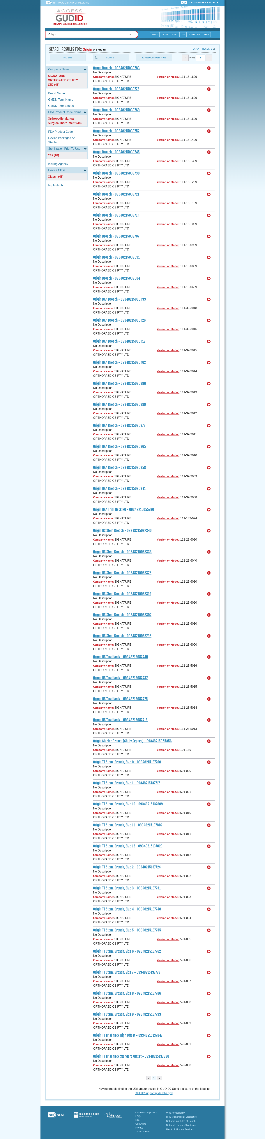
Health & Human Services (180, 1129)
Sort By (111, 57)
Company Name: (103, 77)
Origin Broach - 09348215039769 (116, 110)
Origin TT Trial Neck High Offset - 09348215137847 (127, 1035)
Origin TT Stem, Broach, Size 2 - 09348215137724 (127, 867)
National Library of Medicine (71, 2)
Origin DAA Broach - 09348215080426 (119, 320)
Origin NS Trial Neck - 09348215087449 (120, 657)
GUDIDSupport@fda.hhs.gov (153, 1093)
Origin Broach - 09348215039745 (116, 152)
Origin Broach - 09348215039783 (116, 68)
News (175, 34)
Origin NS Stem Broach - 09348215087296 (122, 636)
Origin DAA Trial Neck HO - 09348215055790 (123, 509)
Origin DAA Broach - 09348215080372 (119, 425)
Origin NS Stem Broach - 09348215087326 (122, 573)
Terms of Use (142, 1131)
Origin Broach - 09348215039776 (116, 89)
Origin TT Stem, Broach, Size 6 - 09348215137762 (127, 951)
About (164, 34)
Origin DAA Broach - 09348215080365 (119, 446)
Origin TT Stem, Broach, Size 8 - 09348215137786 (127, 993)
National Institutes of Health (180, 1121)
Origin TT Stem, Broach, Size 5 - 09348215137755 (127, 930)
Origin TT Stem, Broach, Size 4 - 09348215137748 (127, 909)
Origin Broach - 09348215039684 (116, 278)
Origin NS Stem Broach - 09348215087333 (122, 552)
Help (206, 34)
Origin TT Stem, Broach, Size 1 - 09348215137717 (126, 783)
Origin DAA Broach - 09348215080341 (119, 488)
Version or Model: (168, 77)
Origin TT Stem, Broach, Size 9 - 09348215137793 (127, 1014)
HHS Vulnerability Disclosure (181, 1116)
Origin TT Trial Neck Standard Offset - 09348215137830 (131, 1056)
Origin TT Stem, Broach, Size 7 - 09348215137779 (126, 972)
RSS (137, 1120)
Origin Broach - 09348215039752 (116, 131)
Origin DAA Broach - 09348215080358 (119, 467)
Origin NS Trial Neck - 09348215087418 (120, 720)
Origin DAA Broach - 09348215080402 (119, 362)
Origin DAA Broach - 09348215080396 (119, 383)
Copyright (140, 1123)
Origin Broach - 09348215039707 (116, 236)
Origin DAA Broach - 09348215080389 (119, 404)
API (183, 34)
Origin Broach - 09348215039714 (116, 215)
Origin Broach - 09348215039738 (116, 173)
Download (194, 34)
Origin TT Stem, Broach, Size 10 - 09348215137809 (128, 804)
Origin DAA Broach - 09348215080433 (119, 299)
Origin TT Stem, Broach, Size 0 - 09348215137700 (127, 762)
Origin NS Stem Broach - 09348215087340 (122, 530)
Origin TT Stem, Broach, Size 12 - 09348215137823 (127, 846)
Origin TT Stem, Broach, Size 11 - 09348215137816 (127, 825)
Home (155, 34)
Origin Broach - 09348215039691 (116, 257)
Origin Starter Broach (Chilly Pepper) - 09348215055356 (132, 741)
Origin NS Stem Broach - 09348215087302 (122, 615)
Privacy (139, 1127)
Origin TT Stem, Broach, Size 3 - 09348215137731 (127, 888)
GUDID (70, 17)
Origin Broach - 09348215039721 (116, 194)
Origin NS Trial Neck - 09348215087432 (120, 678)
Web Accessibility (175, 1112)
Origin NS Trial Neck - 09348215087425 (120, 699)
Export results (202, 49)
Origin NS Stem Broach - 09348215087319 (122, 594)
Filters (67, 57)
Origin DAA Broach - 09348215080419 (119, 341)
